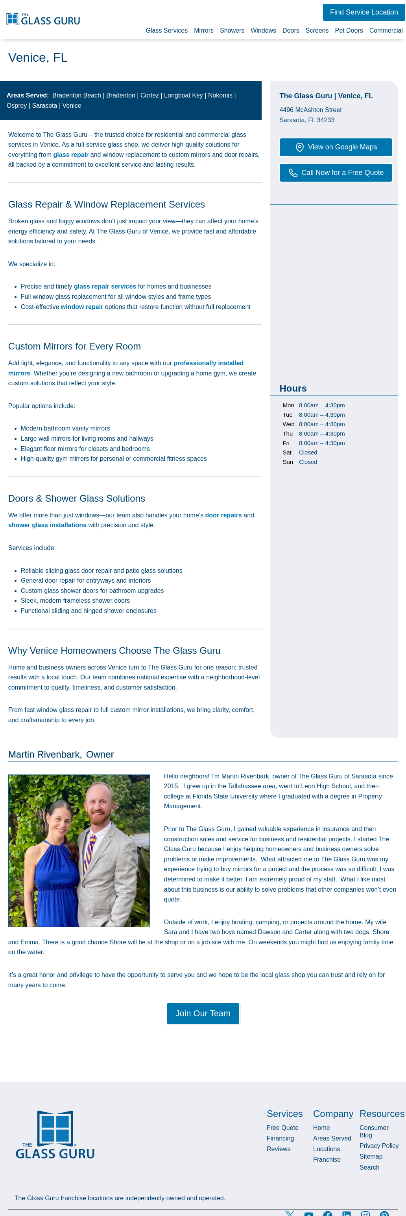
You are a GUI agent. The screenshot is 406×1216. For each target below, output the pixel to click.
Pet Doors (349, 30)
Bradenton (120, 95)
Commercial (386, 30)
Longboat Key (183, 95)
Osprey (17, 105)
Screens (317, 30)
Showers (232, 30)
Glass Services (167, 30)
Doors (290, 30)
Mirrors (204, 30)
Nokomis (220, 95)
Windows (263, 30)
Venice (72, 105)
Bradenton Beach (76, 95)
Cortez (149, 95)
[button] (364, 12)
